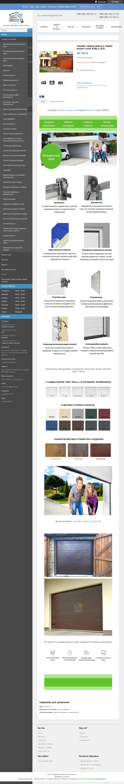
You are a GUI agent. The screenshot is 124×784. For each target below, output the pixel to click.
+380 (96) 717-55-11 (87, 768)
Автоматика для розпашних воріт (14, 45)
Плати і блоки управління (13, 133)
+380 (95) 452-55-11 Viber (89, 761)
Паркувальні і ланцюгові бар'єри (13, 248)
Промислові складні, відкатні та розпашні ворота (14, 229)
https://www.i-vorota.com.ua (12, 379)
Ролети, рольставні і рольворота (11, 96)
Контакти (86, 27)
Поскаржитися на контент (78, 779)
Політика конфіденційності (97, 779)
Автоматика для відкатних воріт (13, 52)
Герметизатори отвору (12, 182)
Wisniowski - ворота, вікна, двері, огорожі (14, 280)
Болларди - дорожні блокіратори (11, 103)
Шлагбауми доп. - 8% (90, 7)
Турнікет (6, 70)
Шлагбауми (7, 65)
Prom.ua (73, 774)
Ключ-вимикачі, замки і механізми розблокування (13, 139)
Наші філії (6, 170)
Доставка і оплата (8, 269)
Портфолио (116, 27)
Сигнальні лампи (9, 129)
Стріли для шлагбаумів (12, 145)
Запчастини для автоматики (14, 150)
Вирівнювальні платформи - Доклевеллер (14, 176)
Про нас (4, 259)
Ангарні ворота (9, 235)
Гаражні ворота (9, 75)
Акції (40, 733)
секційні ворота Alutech (86, 521)
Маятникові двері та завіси (14, 209)
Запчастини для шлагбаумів (14, 155)
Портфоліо (84, 736)
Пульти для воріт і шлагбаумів (15, 114)
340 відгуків (102, 2)
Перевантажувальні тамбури (15, 187)
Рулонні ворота (9, 223)
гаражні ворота (66, 110)
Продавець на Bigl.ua (62, 777)
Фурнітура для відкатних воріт (15, 109)
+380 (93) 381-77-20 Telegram (90, 765)
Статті (3, 274)
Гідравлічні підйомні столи (13, 204)
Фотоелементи (9, 124)
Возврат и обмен (45, 747)
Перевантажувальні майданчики (11, 193)
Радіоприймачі (9, 119)
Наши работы (43, 751)
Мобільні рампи (9, 199)
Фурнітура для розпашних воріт (13, 241)
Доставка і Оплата (45, 744)
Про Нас (41, 736)
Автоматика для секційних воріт (13, 59)
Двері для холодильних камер (15, 214)
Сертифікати (85, 740)
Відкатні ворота (9, 85)
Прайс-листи (6, 255)
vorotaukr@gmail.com (9, 387)
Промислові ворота (11, 80)
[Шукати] (29, 30)
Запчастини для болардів (13, 160)
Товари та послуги (8, 39)
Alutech (91, 110)
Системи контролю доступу (14, 165)
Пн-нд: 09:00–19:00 (45, 761)
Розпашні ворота (10, 90)
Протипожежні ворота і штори (15, 218)
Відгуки (4, 264)
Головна (43, 27)
